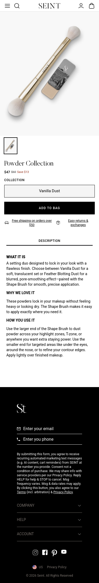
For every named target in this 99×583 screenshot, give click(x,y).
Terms (21, 492)
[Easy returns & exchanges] (75, 223)
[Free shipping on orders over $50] (28, 223)
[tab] (49, 241)
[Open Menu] (7, 5)
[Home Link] (49, 5)
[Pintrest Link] (54, 553)
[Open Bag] (91, 6)
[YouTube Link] (64, 552)
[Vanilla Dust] (49, 191)
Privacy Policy (63, 492)
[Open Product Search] (16, 5)
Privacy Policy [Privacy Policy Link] (57, 567)
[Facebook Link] (45, 552)
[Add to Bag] (49, 208)
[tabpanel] (49, 310)
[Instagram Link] (35, 552)
